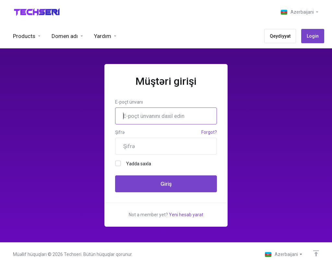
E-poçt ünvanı (129, 102)
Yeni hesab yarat (186, 214)
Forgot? (209, 132)
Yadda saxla (133, 163)
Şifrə (119, 132)
